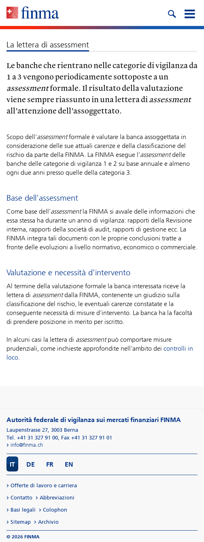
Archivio (48, 522)
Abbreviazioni (57, 498)
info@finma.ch (27, 445)
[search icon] (172, 13)
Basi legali (23, 510)
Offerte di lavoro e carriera (44, 485)
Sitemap (21, 522)
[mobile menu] (189, 13)
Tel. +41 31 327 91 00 (32, 438)
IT (12, 464)
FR (49, 464)
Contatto (21, 498)
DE (30, 464)
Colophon (55, 510)
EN (69, 464)
